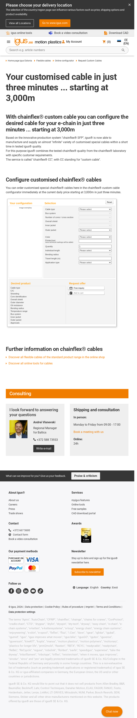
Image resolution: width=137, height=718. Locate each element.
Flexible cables (42, 60)
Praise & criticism (85, 476)
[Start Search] (123, 50)
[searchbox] (64, 50)
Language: (86, 587)
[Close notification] (130, 5)
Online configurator (63, 60)
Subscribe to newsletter (87, 572)
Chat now (112, 711)
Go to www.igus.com (54, 23)
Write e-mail (43, 448)
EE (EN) (123, 41)
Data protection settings (22, 611)
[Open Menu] (8, 42)
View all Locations (20, 23)
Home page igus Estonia (19, 60)
